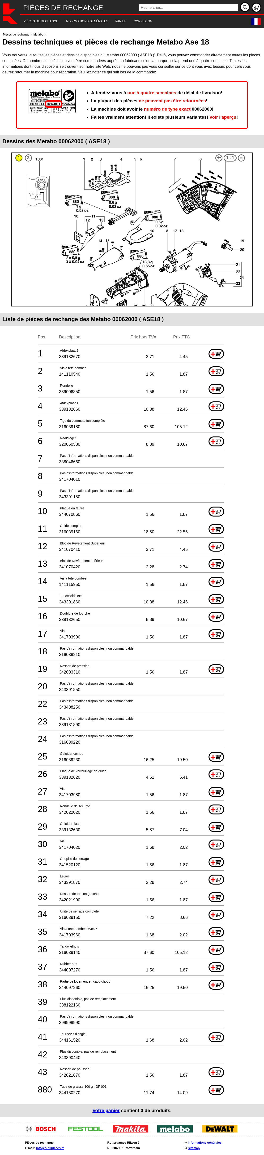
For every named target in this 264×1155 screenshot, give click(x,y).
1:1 (230, 158)
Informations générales (204, 1142)
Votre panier (105, 1110)
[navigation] (125, 21)
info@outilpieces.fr (50, 1148)
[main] (132, 574)
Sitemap (194, 1148)
